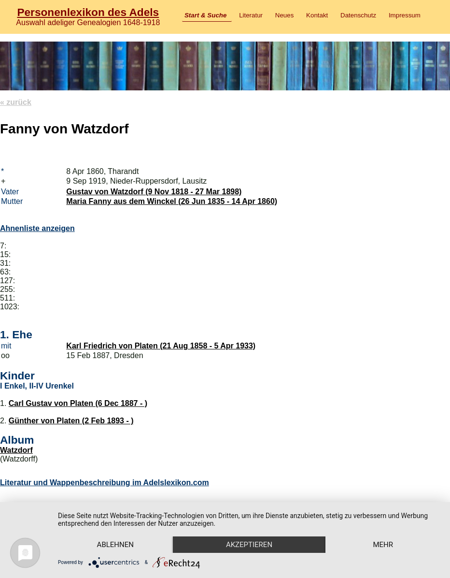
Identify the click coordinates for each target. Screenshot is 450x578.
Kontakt (317, 15)
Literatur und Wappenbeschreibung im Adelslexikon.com (104, 482)
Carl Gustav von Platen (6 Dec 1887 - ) (78, 403)
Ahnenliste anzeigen (37, 228)
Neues (284, 15)
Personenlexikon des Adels (88, 12)
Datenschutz (358, 15)
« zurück (15, 102)
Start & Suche (205, 15)
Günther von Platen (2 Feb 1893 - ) (71, 421)
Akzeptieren (249, 544)
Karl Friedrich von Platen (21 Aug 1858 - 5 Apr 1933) (160, 346)
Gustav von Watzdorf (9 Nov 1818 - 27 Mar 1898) (153, 192)
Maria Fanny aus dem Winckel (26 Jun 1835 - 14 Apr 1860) (171, 201)
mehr (383, 544)
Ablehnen (115, 544)
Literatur (251, 15)
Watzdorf (16, 450)
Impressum (405, 15)
